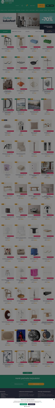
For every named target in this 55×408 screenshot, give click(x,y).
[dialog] (27, 204)
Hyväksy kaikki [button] (23, 404)
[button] (27, 406)
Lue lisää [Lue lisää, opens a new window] (40, 402)
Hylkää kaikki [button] (31, 404)
